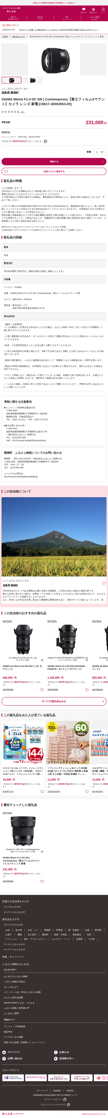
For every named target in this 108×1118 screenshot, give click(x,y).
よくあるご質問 (11, 1013)
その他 (91, 939)
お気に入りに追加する (34, 171)
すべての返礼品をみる (54, 701)
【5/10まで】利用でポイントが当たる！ (54, 3)
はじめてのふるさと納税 (15, 976)
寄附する (54, 161)
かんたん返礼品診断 (13, 997)
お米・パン (33, 930)
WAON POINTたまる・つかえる (19, 1003)
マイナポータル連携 (13, 1037)
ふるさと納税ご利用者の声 (16, 1008)
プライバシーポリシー (53, 1099)
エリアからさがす (12, 907)
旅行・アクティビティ (34, 939)
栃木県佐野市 (97, 792)
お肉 (7, 930)
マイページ (11, 1052)
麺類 (20, 934)
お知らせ (61, 1052)
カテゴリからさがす (13, 924)
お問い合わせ (12, 1058)
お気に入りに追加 (104, 583)
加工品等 (32, 934)
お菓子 (8, 934)
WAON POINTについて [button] (45, 141)
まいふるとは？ (11, 987)
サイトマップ (42, 1091)
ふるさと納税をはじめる (94, 18)
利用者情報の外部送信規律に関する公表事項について (55, 1095)
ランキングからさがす (14, 944)
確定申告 (8, 1032)
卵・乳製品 (73, 930)
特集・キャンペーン (67, 18)
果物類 (47, 930)
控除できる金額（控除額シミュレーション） (25, 1042)
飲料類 (98, 930)
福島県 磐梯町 (10, 92)
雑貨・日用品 (60, 934)
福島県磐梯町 (8, 690)
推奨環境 (57, 1091)
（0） (22, 112)
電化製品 (77, 934)
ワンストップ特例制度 (14, 1026)
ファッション (11, 939)
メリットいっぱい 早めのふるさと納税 (22, 992)
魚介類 (18, 930)
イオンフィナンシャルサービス (53, 1105)
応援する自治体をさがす (13, 18)
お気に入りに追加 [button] (42, 689)
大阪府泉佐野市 (53, 792)
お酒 (87, 930)
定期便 (79, 939)
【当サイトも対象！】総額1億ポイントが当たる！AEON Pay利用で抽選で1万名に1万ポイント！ (58, 30)
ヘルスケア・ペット (60, 939)
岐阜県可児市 (8, 792)
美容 (89, 934)
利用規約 (70, 1091)
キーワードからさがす (14, 912)
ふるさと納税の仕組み (14, 981)
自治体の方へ (64, 1058)
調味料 (45, 934)
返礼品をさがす (40, 18)
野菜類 (59, 930)
